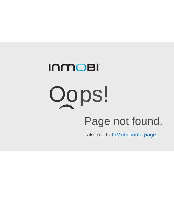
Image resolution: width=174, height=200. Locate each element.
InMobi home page (134, 135)
